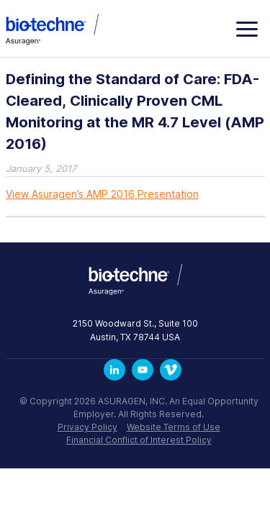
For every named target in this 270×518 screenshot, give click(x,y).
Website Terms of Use (173, 427)
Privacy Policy (87, 427)
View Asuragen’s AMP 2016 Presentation (102, 194)
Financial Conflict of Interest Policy (139, 440)
